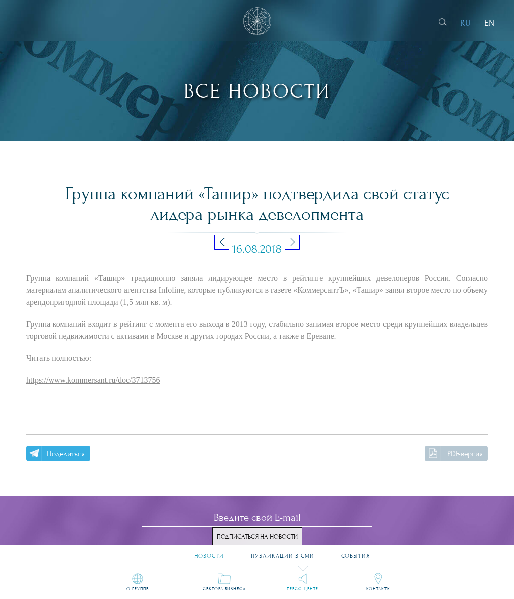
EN (489, 23)
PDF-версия (465, 453)
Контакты (378, 588)
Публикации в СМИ (282, 552)
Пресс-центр (302, 588)
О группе (137, 588)
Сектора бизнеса (224, 588)
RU (465, 23)
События (355, 552)
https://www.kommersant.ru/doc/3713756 (93, 380)
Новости (209, 552)
